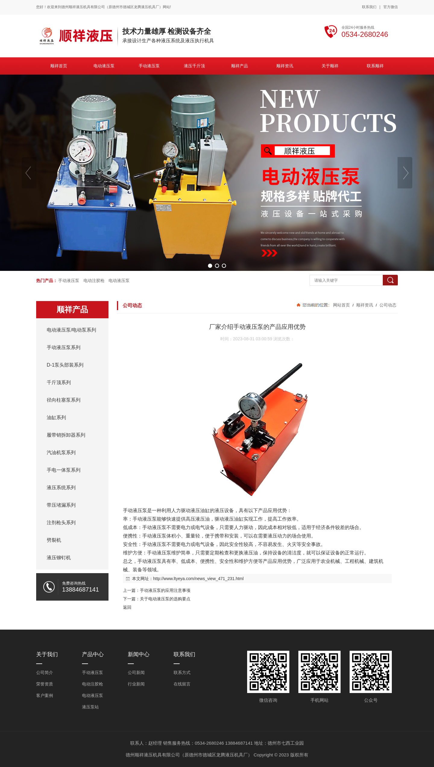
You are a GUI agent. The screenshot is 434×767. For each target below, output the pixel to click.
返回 (127, 607)
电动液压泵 (119, 280)
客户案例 (44, 695)
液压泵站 (90, 706)
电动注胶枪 (94, 280)
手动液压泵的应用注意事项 (165, 590)
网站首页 (341, 305)
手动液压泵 (68, 280)
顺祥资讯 (364, 305)
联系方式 (182, 672)
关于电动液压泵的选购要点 (165, 598)
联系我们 (369, 7)
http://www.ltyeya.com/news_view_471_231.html (198, 578)
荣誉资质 (44, 684)
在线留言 (182, 684)
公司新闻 (136, 672)
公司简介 (44, 672)
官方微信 (390, 7)
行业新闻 (136, 684)
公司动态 (387, 305)
